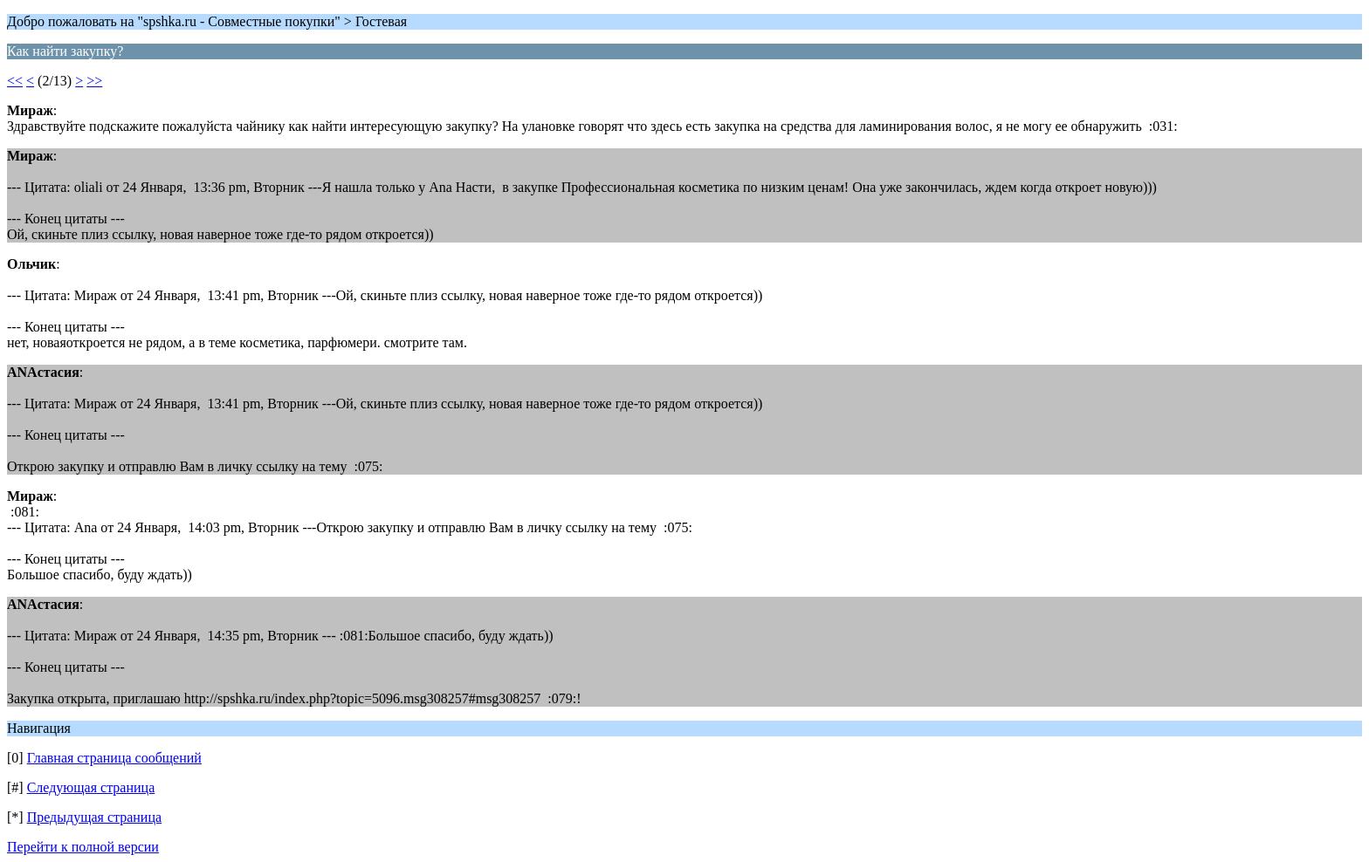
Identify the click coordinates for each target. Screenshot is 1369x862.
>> (94, 80)
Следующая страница (91, 787)
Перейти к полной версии (83, 846)
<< (15, 80)
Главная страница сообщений (114, 757)
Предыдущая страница (94, 817)
